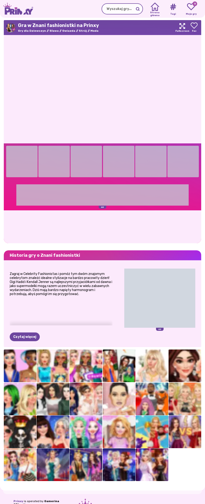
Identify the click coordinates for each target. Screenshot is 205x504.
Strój (83, 30)
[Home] (155, 9)
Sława (54, 30)
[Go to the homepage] (16, 9)
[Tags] (173, 9)
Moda (94, 30)
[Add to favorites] (194, 27)
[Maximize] (182, 27)
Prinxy (18, 501)
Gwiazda (68, 30)
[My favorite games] (191, 9)
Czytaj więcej (24, 337)
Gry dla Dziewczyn (32, 30)
